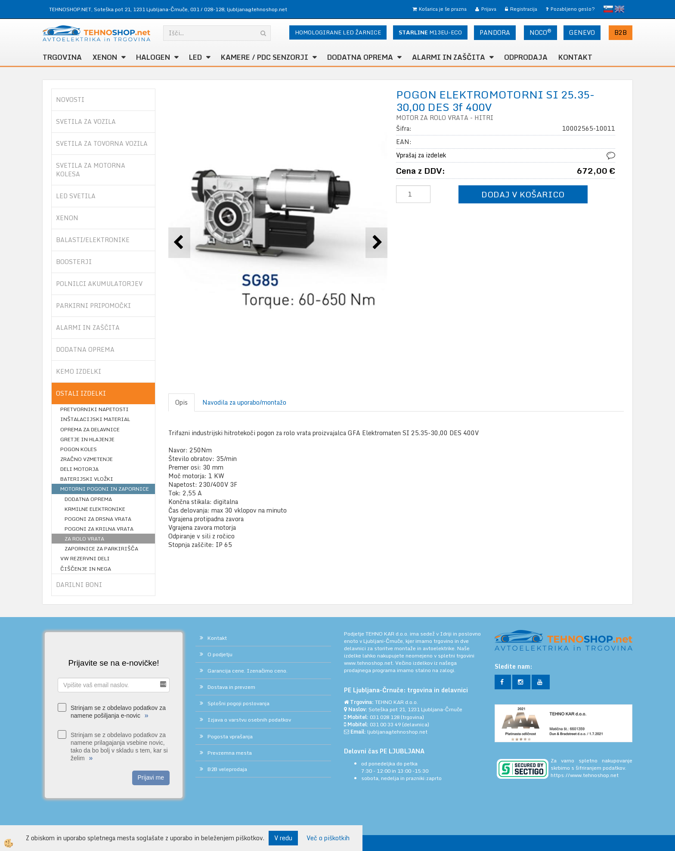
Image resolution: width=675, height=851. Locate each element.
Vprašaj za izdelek (421, 155)
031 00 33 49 (385, 724)
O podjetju (219, 654)
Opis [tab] (181, 402)
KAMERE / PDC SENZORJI (264, 57)
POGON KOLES (78, 449)
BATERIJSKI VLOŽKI (86, 479)
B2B (620, 32)
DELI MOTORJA (79, 469)
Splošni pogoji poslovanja (238, 703)
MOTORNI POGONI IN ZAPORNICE (104, 489)
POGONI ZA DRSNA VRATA (98, 519)
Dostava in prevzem (231, 687)
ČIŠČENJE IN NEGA (85, 569)
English (619, 9)
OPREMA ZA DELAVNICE (90, 429)
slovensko (608, 9)
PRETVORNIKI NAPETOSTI (94, 409)
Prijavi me (151, 777)
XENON (105, 57)
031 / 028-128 (207, 9)
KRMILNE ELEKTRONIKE (95, 509)
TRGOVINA (62, 57)
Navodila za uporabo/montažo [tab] (244, 402)
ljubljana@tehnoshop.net (257, 9)
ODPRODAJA (526, 57)
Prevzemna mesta (229, 753)
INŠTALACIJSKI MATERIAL (95, 419)
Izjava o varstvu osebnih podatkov (249, 720)
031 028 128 (384, 717)
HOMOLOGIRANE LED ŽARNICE (338, 32)
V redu (283, 838)
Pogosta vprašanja (230, 736)
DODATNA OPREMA (360, 57)
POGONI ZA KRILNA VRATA (99, 529)
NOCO (540, 32)
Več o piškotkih (328, 838)
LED (195, 57)
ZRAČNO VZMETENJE (86, 459)
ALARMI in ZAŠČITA (448, 57)
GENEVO (582, 32)
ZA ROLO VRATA (84, 539)
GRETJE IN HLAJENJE (87, 439)
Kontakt (575, 57)
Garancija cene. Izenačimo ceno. (247, 671)
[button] (376, 242)
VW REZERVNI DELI (85, 558)
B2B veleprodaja (227, 769)
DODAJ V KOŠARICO (522, 194)
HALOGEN (153, 57)
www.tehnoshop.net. (369, 663)
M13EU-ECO (430, 32)
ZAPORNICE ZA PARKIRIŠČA (101, 548)
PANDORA (495, 32)
